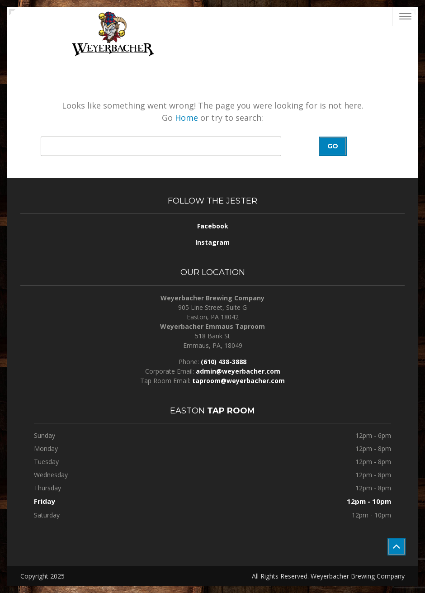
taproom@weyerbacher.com (238, 380)
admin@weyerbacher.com (238, 371)
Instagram (212, 242)
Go (332, 146)
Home (186, 117)
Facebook (212, 226)
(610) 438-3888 (223, 361)
